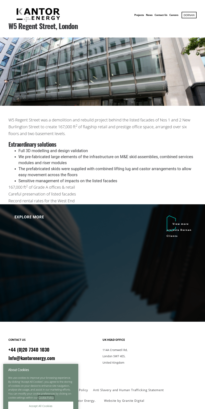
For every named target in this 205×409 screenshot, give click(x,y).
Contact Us (161, 15)
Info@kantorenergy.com (31, 358)
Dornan (189, 15)
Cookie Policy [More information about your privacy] (46, 404)
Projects (139, 15)
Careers (173, 15)
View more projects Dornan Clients (179, 230)
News (149, 15)
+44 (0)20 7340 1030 (28, 349)
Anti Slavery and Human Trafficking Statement (128, 390)
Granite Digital (133, 401)
